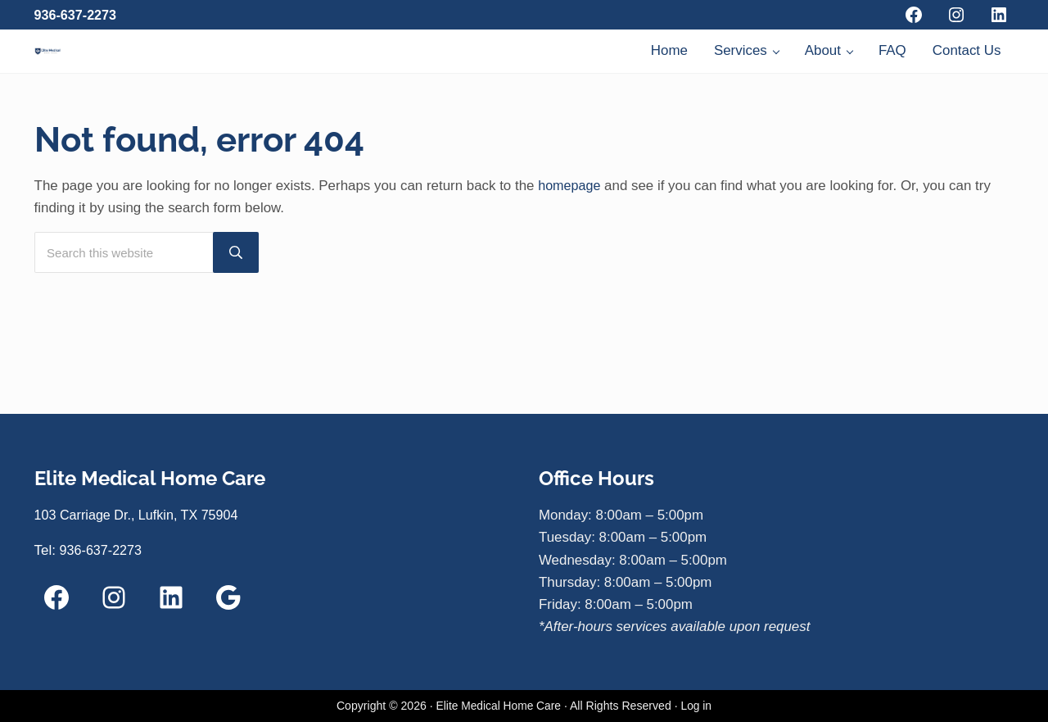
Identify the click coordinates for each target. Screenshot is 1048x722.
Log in (697, 706)
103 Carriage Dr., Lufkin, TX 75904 (141, 516)
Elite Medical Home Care (498, 706)
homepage (570, 258)
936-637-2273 (77, 15)
